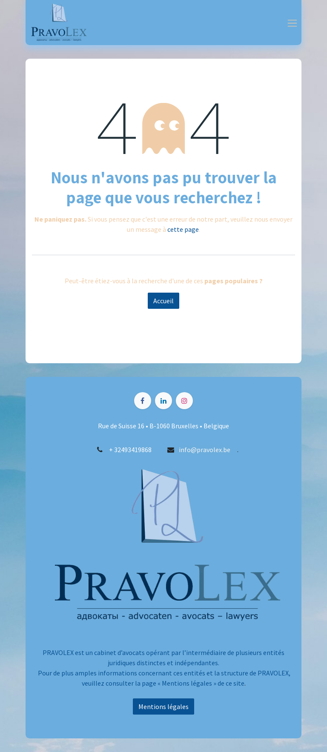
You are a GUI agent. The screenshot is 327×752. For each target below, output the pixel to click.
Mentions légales (163, 706)
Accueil (163, 300)
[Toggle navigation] (292, 22)
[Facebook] (142, 400)
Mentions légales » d (191, 683)
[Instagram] (184, 400)
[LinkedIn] (163, 400)
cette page (183, 229)
